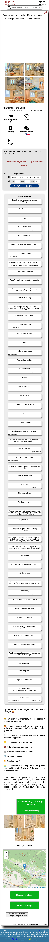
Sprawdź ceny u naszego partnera (30, 803)
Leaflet (30, 887)
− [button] (6, 857)
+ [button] (6, 853)
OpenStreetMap (40, 887)
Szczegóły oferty (24, 895)
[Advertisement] (24, 41)
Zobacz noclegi (24, 906)
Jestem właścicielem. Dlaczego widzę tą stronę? (17, 915)
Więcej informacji (30, 811)
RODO (14, 939)
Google (41, 931)
